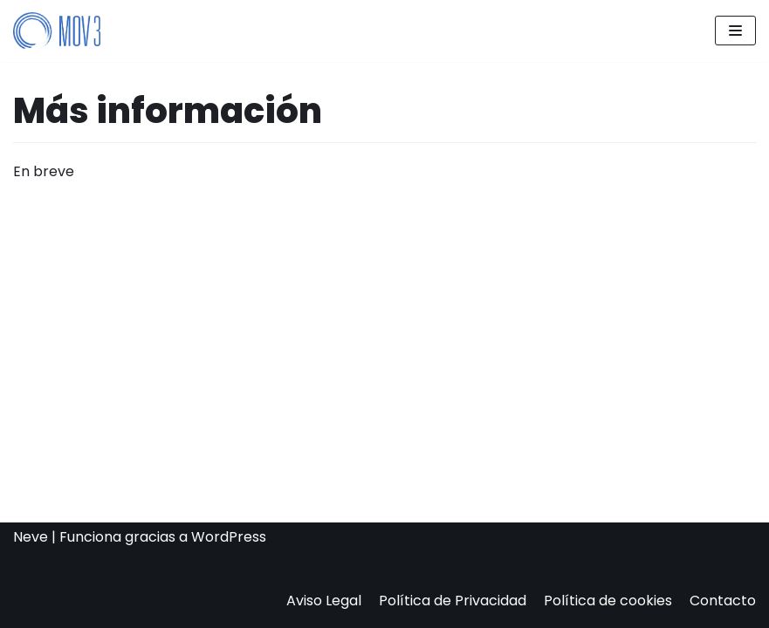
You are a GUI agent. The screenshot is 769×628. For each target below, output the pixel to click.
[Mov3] (56, 31)
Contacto (723, 600)
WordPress (228, 537)
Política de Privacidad (452, 600)
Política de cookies (608, 600)
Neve (30, 537)
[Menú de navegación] (735, 30)
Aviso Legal (323, 600)
